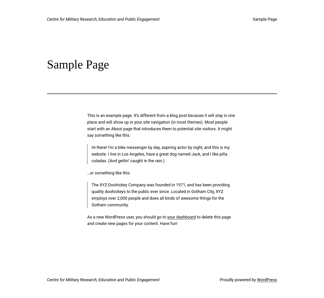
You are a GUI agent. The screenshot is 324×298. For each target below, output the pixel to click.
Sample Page (265, 19)
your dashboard (181, 217)
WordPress (267, 279)
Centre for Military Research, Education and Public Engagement (103, 19)
